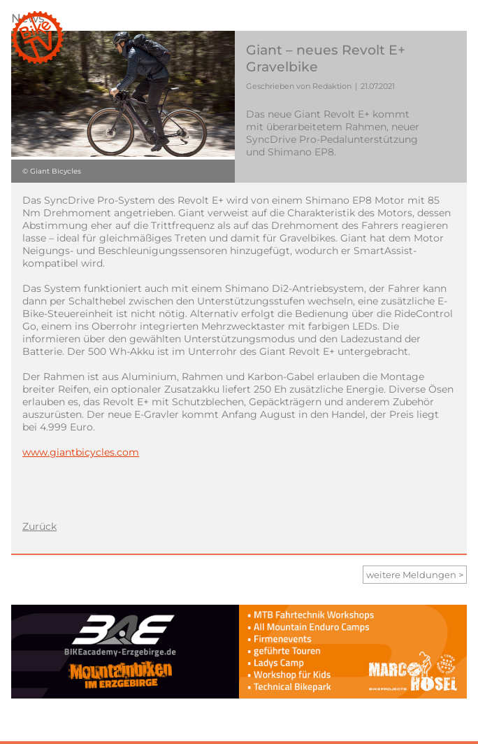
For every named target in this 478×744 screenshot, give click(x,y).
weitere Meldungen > (414, 574)
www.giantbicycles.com (80, 452)
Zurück (39, 526)
